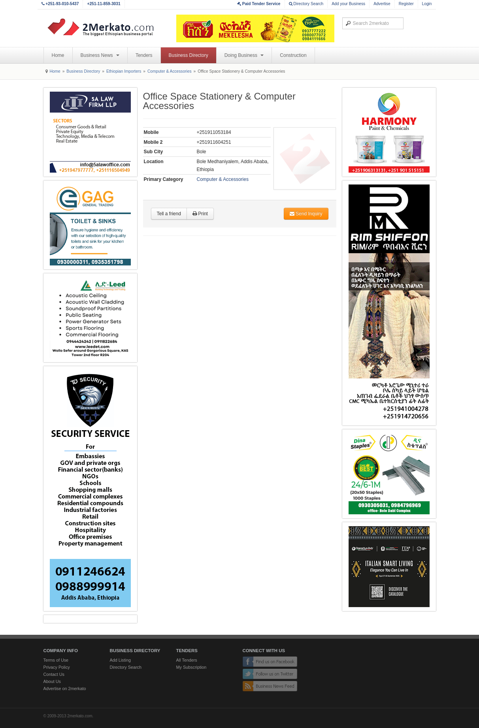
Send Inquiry (306, 213)
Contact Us (53, 674)
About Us (52, 681)
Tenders (144, 55)
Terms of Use (56, 660)
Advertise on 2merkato (64, 688)
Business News (100, 55)
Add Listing (120, 660)
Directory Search (306, 4)
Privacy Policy (56, 667)
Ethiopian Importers (123, 71)
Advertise (381, 4)
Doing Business (244, 55)
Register (406, 4)
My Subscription (191, 667)
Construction (293, 55)
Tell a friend (169, 213)
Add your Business (348, 4)
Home (58, 55)
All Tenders (186, 660)
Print (200, 213)
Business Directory (188, 55)
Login (427, 4)
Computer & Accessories (169, 71)
